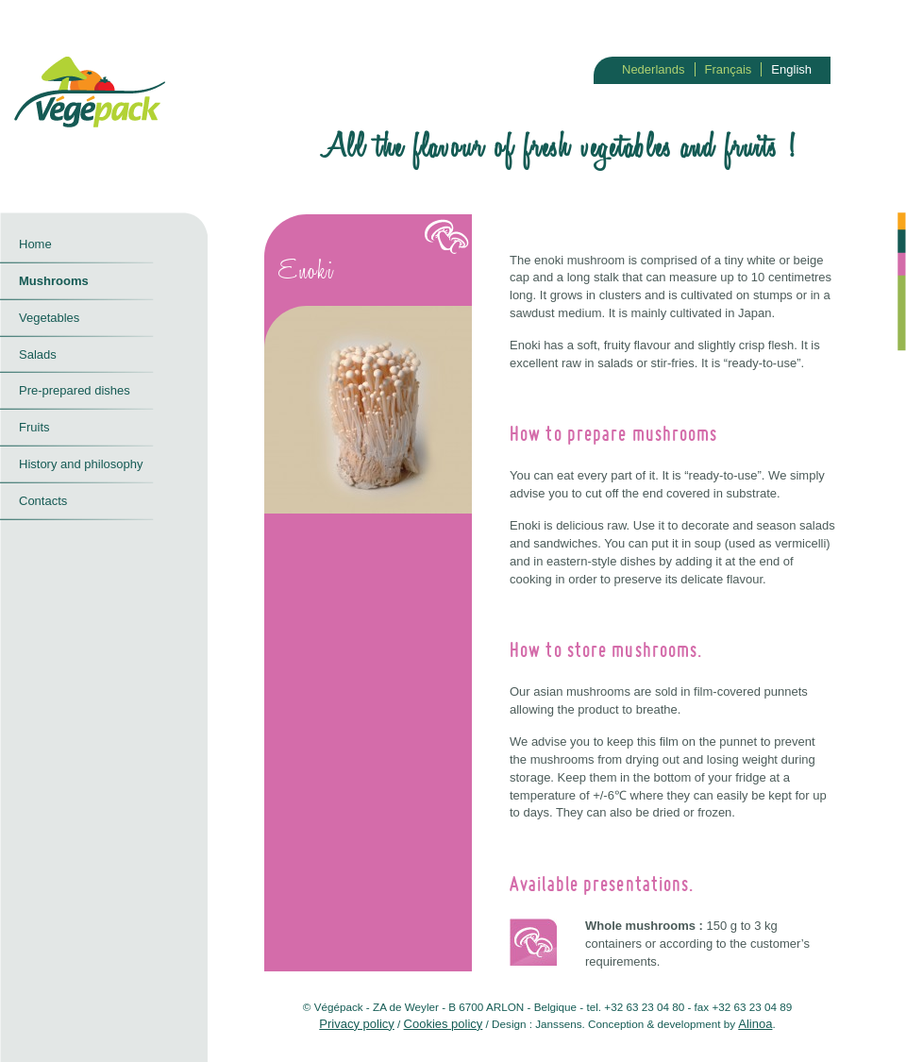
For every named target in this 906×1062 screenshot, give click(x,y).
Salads (38, 354)
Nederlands (653, 69)
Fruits (34, 427)
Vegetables (49, 318)
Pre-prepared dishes (74, 390)
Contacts (43, 501)
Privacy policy (356, 1024)
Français (728, 69)
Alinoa (755, 1024)
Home (35, 244)
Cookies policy (443, 1024)
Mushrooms (54, 281)
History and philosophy (81, 464)
